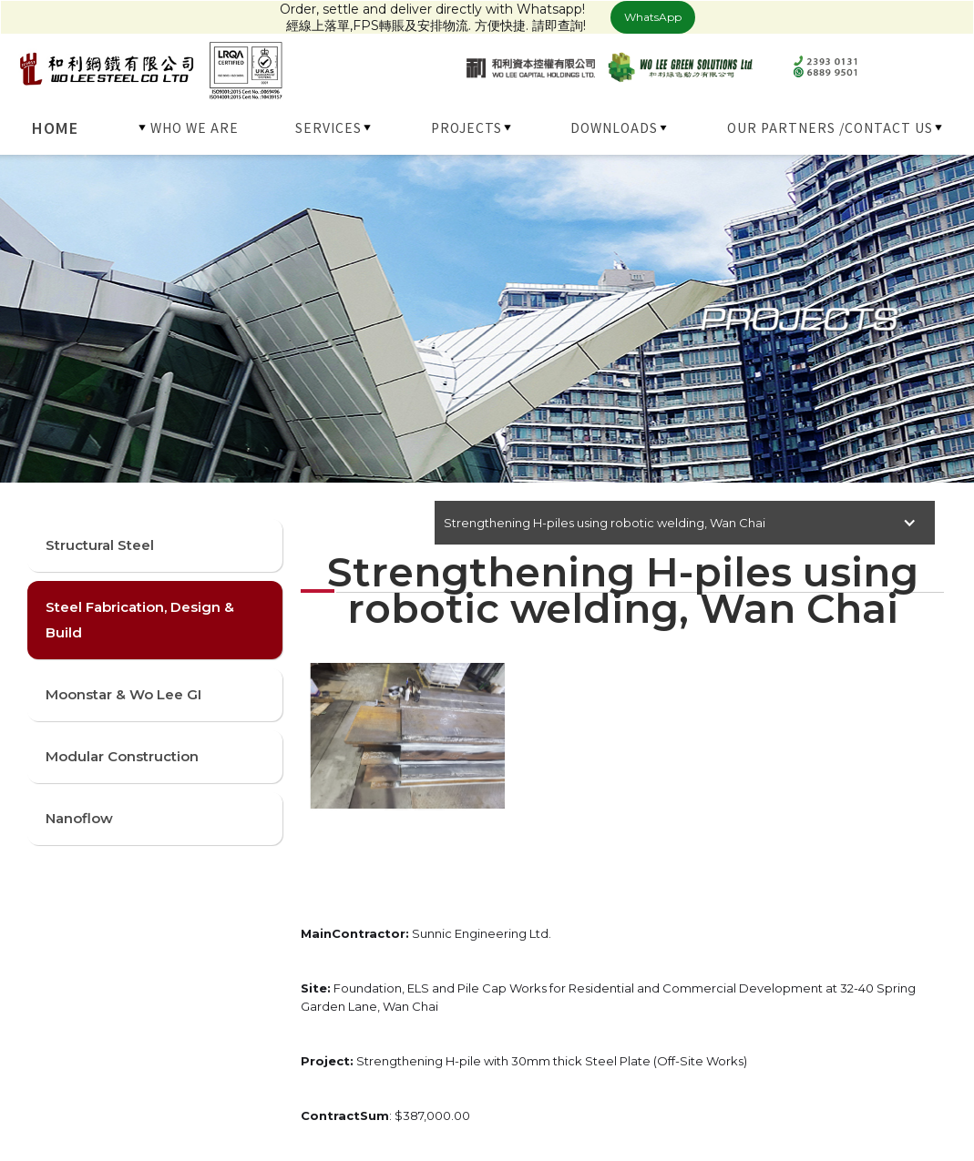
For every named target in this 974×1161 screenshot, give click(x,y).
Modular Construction (122, 756)
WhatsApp (653, 17)
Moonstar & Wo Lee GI (123, 694)
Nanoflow (79, 818)
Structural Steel (100, 545)
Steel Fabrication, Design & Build (140, 619)
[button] (189, 127)
